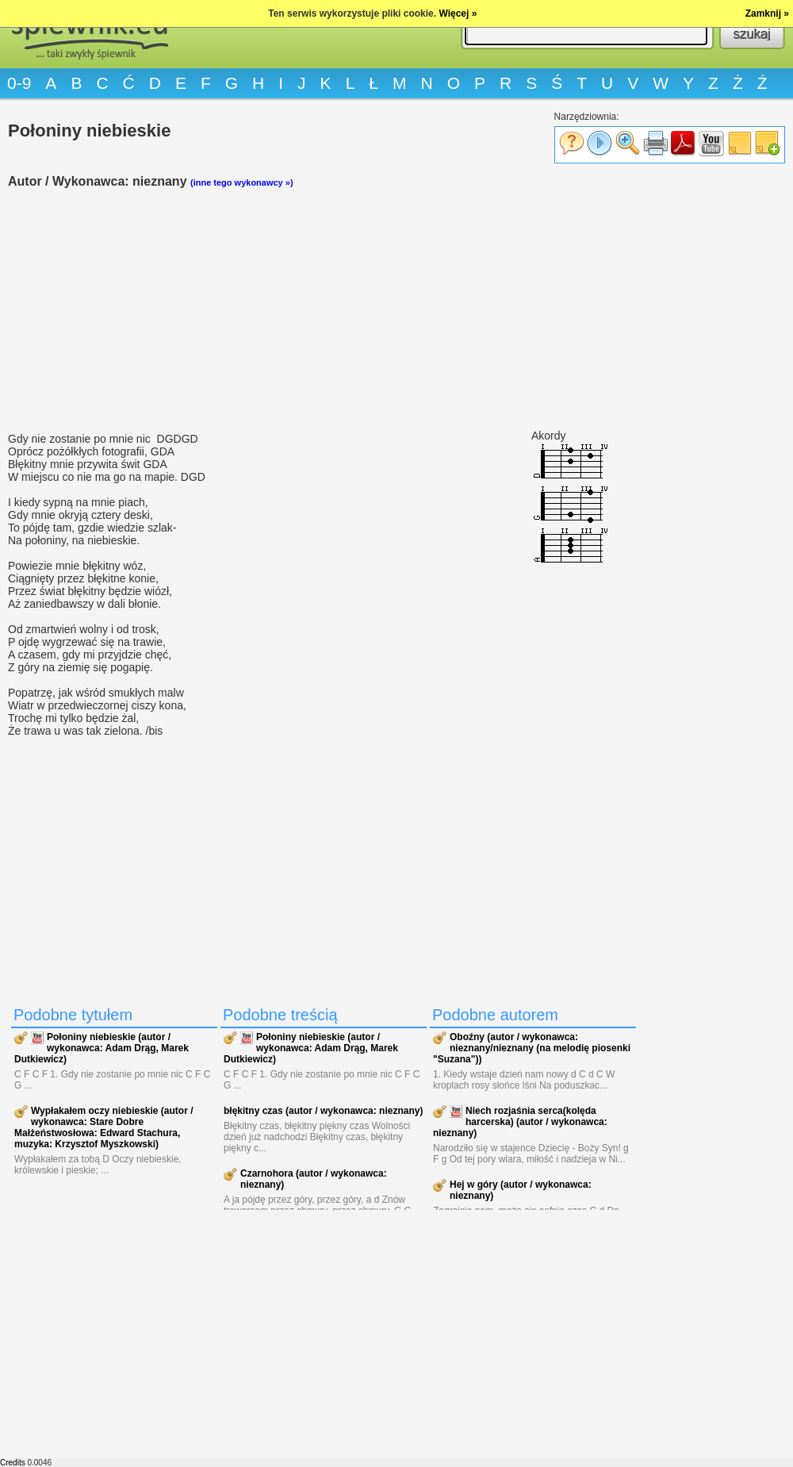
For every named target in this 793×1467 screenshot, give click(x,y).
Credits (12, 1462)
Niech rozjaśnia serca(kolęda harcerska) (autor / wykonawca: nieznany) (520, 1122)
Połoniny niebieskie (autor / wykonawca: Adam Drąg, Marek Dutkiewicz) (101, 1048)
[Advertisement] (325, 310)
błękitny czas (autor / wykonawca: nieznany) (323, 1110)
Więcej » (458, 13)
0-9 (19, 83)
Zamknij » (767, 13)
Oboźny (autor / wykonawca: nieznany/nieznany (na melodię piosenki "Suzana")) (531, 1048)
